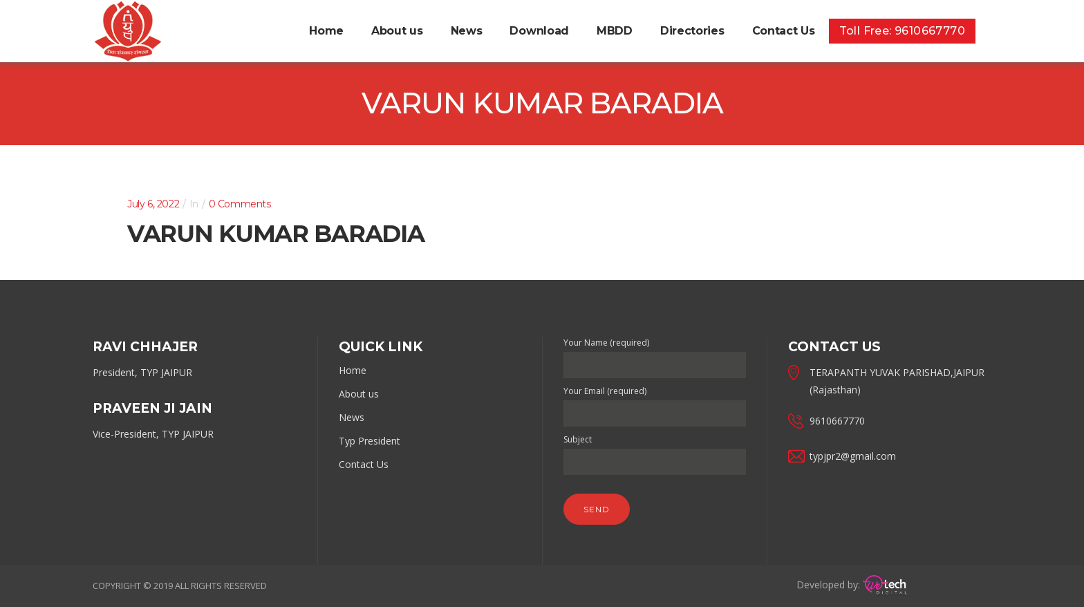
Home (352, 370)
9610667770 (837, 420)
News (351, 417)
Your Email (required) (654, 402)
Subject (654, 450)
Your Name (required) (654, 354)
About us (359, 393)
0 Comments (240, 204)
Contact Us (364, 464)
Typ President (369, 440)
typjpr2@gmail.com (853, 456)
